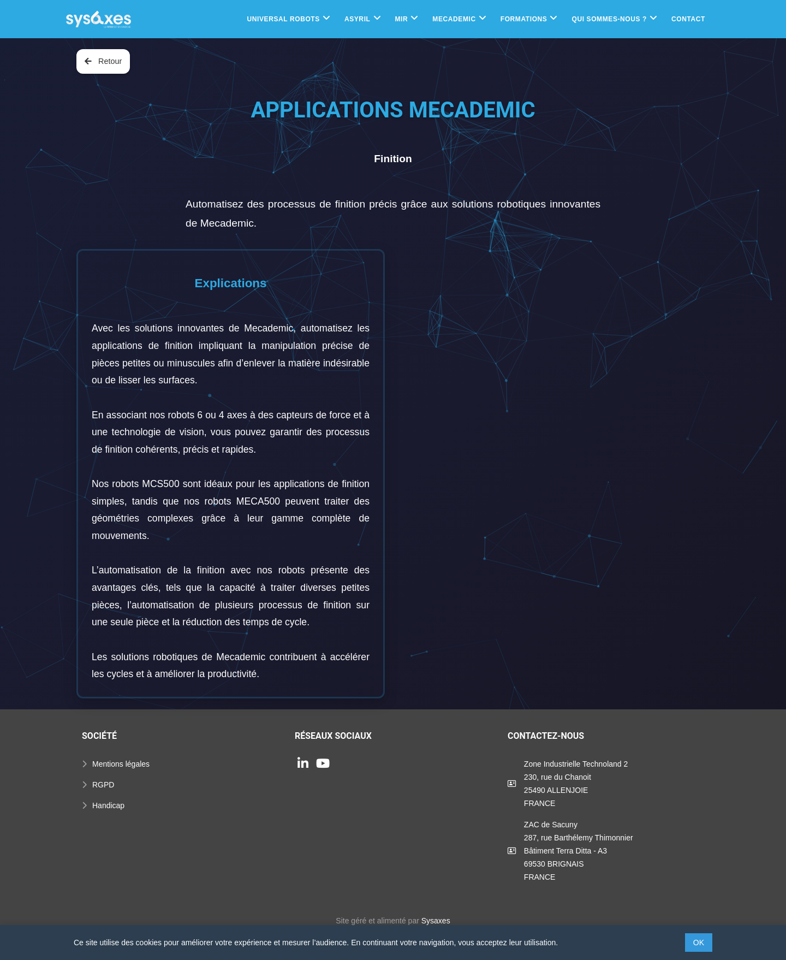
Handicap (108, 805)
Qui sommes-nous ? (609, 19)
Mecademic (453, 19)
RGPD (103, 784)
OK (698, 942)
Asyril (357, 19)
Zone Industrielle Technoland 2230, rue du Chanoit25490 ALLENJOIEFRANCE (576, 784)
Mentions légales (121, 764)
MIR (401, 19)
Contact (688, 19)
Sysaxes (435, 920)
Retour (103, 61)
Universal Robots (283, 19)
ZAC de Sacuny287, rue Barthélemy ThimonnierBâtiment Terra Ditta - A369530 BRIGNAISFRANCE (578, 850)
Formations (524, 19)
